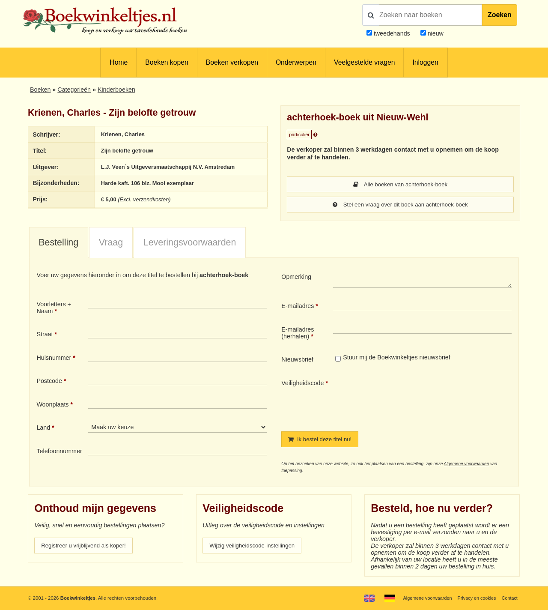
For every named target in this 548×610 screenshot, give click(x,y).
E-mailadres (297, 306)
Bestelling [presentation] (58, 243)
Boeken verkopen (232, 62)
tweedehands (392, 33)
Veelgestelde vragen (364, 62)
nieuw (435, 33)
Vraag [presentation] (111, 243)
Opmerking (296, 277)
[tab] (58, 244)
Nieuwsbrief (297, 360)
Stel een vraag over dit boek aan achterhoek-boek (400, 205)
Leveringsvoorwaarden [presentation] (189, 243)
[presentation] (405, 399)
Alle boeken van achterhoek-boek (400, 184)
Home (119, 62)
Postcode (49, 381)
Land (43, 428)
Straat (44, 335)
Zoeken (500, 14)
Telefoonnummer (59, 452)
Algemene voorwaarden (466, 465)
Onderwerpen (296, 62)
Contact (509, 598)
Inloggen (425, 62)
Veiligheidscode (302, 383)
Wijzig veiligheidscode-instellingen (255, 547)
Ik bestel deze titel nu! (322, 440)
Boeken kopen (166, 62)
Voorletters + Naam (53, 308)
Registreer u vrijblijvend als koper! (87, 547)
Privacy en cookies (474, 598)
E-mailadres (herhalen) (297, 334)
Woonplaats (52, 405)
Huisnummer (53, 358)
